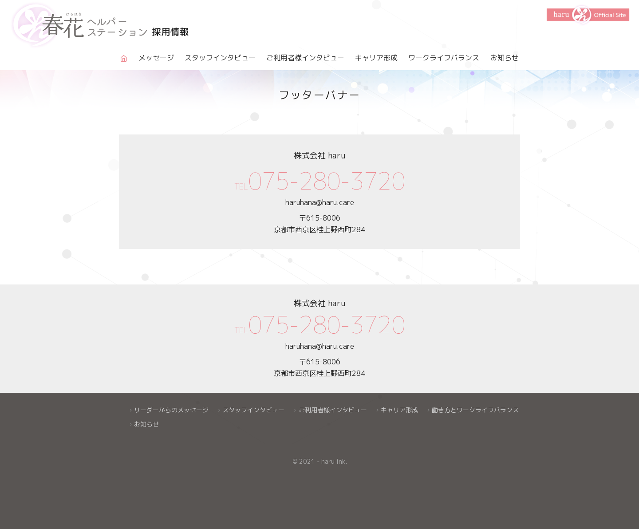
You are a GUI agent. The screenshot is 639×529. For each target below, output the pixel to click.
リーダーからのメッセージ (171, 410)
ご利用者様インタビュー (305, 58)
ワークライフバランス (443, 58)
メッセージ (156, 58)
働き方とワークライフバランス (475, 410)
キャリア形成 (376, 58)
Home (123, 66)
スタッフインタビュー (220, 58)
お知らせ (504, 58)
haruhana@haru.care (319, 202)
